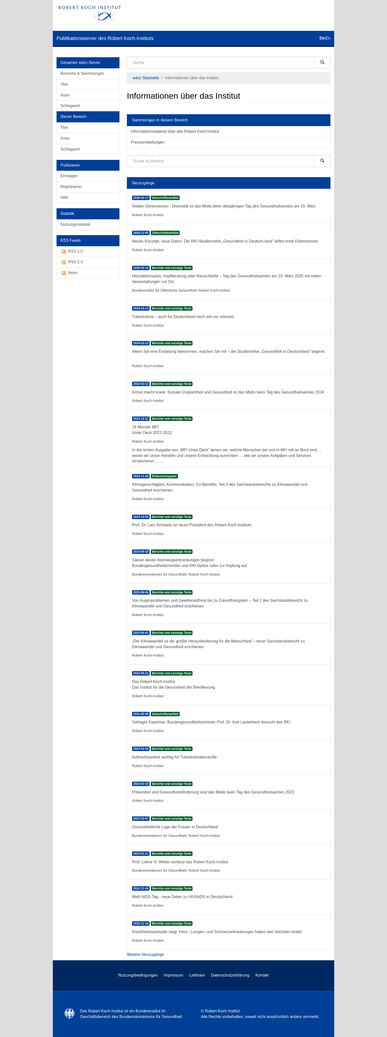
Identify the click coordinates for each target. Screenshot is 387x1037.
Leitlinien (197, 975)
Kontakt (262, 975)
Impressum (173, 975)
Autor (65, 95)
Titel (64, 84)
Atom (68, 273)
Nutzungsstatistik (75, 224)
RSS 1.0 (71, 251)
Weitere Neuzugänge (145, 954)
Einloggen (69, 176)
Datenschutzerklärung (230, 975)
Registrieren (71, 187)
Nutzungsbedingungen (138, 975)
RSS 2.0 (71, 262)
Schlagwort (70, 106)
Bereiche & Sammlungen (82, 73)
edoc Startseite (146, 78)
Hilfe (64, 197)
